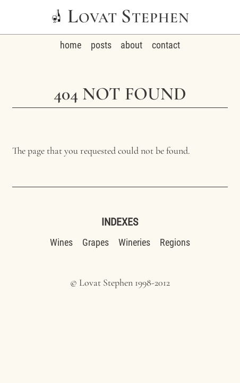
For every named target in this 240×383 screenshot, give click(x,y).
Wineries (134, 242)
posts (101, 45)
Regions (175, 242)
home (70, 45)
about (131, 45)
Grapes (95, 242)
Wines (61, 242)
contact (166, 45)
